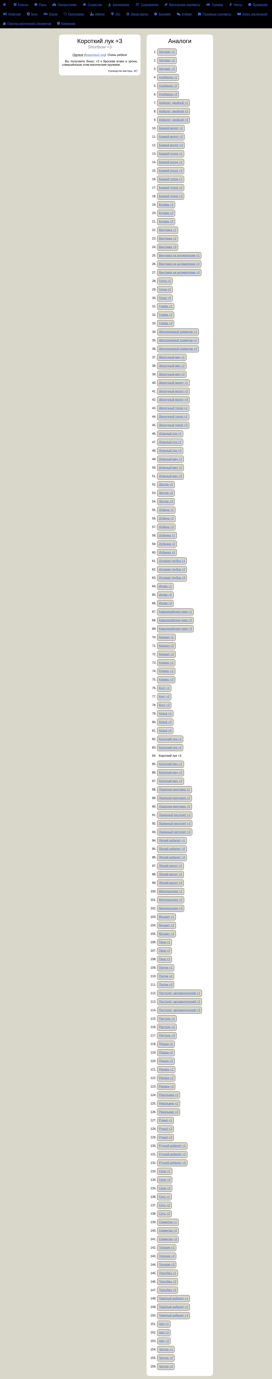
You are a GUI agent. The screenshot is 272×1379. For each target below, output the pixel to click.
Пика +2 (164, 950)
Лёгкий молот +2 (170, 874)
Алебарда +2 (168, 85)
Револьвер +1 (168, 1095)
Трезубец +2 (167, 1281)
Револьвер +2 (168, 1103)
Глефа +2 (165, 314)
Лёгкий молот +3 (170, 882)
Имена (97, 14)
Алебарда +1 (168, 77)
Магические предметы (182, 4)
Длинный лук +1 (170, 433)
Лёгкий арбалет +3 (172, 857)
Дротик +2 (166, 493)
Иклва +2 (165, 594)
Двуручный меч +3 (172, 374)
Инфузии (12, 14)
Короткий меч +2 (170, 772)
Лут (116, 14)
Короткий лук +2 (170, 747)
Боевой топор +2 (170, 187)
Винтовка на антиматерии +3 (179, 272)
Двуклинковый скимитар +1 (178, 331)
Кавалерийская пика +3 (175, 628)
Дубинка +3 (167, 552)
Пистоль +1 (167, 1018)
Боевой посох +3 (170, 170)
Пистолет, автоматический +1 (179, 993)
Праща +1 (166, 1044)
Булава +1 (166, 204)
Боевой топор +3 (170, 196)
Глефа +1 (165, 306)
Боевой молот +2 (171, 136)
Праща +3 (166, 1061)
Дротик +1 (166, 484)
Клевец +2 (166, 671)
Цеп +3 (164, 1341)
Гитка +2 (165, 289)
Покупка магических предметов (27, 23)
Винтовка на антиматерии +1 (179, 255)
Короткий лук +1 (170, 739)
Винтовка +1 (167, 230)
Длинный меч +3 (170, 476)
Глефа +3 (165, 323)
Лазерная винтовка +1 (174, 789)
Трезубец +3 (167, 1290)
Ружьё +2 (165, 1128)
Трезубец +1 (167, 1273)
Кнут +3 (164, 705)
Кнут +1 (164, 688)
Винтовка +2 (167, 238)
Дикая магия (137, 14)
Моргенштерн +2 (170, 899)
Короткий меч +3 (170, 781)
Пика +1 (164, 942)
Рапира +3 (166, 1086)
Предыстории (64, 4)
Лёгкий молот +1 (170, 865)
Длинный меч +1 (170, 459)
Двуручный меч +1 (172, 357)
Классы (20, 4)
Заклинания (118, 4)
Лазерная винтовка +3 (174, 806)
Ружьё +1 (165, 1120)
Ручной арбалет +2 (172, 1154)
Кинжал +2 (166, 645)
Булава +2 (166, 213)
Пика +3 (164, 959)
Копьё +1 (165, 713)
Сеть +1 (164, 1196)
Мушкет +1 (166, 916)
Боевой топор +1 (170, 179)
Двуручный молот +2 (173, 391)
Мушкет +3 (166, 933)
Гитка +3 (165, 298)
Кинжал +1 (166, 637)
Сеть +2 (164, 1205)
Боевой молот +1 (171, 128)
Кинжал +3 (166, 654)
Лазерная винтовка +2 (174, 798)
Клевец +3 (166, 679)
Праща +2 (166, 1052)
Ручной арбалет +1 (172, 1145)
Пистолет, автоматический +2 (179, 1001)
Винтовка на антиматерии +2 (179, 264)
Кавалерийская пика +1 (175, 611)
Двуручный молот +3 (173, 399)
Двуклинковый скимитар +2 (178, 340)
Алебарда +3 (168, 94)
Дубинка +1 (167, 535)
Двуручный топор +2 (173, 416)
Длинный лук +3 (170, 450)
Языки (51, 14)
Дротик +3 (166, 501)
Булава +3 (166, 221)
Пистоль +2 (167, 1027)
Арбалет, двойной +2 (173, 111)
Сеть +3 (164, 1213)
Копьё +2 (165, 722)
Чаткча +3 (166, 1366)
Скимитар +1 (168, 1222)
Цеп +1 (164, 1324)
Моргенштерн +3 (170, 908)
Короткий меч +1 (170, 764)
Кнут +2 (164, 696)
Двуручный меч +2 (172, 365)
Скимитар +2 (168, 1230)
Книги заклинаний (252, 14)
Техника (214, 4)
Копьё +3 (165, 730)
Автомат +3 (167, 68)
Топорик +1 (167, 1247)
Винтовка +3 (167, 247)
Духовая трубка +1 (172, 561)
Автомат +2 (167, 60)
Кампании (66, 23)
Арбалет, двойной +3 (173, 119)
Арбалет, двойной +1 (173, 102)
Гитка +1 (165, 281)
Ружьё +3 (165, 1137)
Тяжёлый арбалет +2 (173, 1307)
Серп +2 (164, 1179)
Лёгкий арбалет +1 (172, 840)
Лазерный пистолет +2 (174, 823)
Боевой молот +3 (171, 145)
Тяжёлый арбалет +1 (173, 1298)
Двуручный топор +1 (173, 408)
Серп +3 (164, 1188)
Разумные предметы (214, 14)
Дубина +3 (166, 527)
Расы (40, 4)
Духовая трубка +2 (172, 569)
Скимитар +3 (168, 1239)
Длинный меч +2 (170, 467)
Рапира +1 (166, 1069)
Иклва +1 (165, 586)
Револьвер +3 (168, 1112)
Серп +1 (164, 1171)
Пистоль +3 (167, 1035)
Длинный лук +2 (170, 442)
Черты (235, 4)
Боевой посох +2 (170, 162)
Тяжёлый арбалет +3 (173, 1315)
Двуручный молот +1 (173, 382)
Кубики (184, 14)
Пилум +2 (165, 976)
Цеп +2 (164, 1332)
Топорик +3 (167, 1264)
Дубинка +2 (167, 544)
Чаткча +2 (166, 1358)
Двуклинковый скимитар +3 (178, 348)
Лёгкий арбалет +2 (172, 848)
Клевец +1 (166, 662)
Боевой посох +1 (170, 153)
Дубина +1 (166, 510)
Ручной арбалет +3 (172, 1162)
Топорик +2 (167, 1256)
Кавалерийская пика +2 (175, 620)
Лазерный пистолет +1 (174, 815)
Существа (92, 4)
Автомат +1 (167, 51)
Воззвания (257, 4)
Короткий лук (95, 54)
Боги (32, 14)
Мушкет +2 (166, 925)
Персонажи (74, 14)
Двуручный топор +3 (173, 425)
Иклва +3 (165, 603)
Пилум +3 (165, 984)
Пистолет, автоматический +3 (179, 1010)
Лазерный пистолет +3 (174, 832)
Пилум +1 (165, 967)
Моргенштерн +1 (170, 891)
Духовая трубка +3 (172, 577)
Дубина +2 (166, 518)
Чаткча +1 (166, 1349)
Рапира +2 (166, 1078)
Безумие (162, 14)
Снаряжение (146, 4)
